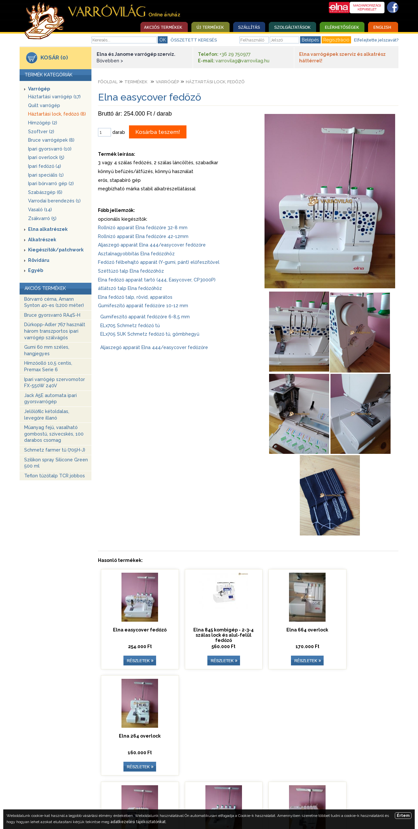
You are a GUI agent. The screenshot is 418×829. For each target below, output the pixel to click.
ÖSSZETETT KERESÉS (193, 40)
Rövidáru (38, 260)
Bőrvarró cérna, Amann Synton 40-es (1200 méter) (54, 302)
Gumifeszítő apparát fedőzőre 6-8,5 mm (145, 316)
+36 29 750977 (234, 54)
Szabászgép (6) (45, 192)
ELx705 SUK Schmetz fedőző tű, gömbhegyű (149, 334)
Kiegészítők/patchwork (56, 249)
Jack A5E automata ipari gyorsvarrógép (50, 399)
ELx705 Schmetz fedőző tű (130, 325)
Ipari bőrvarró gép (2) (51, 183)
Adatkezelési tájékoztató (317, 793)
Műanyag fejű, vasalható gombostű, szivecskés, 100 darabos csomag (54, 434)
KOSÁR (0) (54, 57)
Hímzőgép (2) (42, 122)
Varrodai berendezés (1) (54, 200)
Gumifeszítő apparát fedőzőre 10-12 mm (143, 305)
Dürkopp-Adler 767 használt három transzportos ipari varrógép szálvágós (54, 331)
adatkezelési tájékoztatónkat (138, 822)
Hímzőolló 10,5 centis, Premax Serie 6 (48, 366)
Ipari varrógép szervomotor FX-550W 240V (54, 383)
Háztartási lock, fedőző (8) (57, 114)
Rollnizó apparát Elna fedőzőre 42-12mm (143, 236)
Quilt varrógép (44, 105)
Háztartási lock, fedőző (215, 81)
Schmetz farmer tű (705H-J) (54, 450)
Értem (403, 815)
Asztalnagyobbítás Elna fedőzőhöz (136, 253)
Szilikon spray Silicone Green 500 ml (56, 463)
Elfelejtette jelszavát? (376, 40)
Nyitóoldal (84, 793)
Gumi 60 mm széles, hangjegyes (46, 350)
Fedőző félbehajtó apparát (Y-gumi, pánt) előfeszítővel (158, 262)
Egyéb (35, 270)
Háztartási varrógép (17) (54, 96)
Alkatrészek (42, 239)
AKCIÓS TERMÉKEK (45, 288)
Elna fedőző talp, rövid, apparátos (135, 297)
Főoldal (108, 81)
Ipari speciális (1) (46, 175)
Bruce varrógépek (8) (51, 140)
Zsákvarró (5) (42, 218)
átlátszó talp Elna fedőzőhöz (130, 288)
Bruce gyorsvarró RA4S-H (52, 315)
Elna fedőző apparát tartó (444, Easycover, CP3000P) (157, 279)
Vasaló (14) (40, 209)
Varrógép (39, 88)
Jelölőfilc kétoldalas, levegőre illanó (46, 415)
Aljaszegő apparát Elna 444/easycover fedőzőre (152, 244)
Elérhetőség (163, 793)
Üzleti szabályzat (206, 793)
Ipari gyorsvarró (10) (50, 148)
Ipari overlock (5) (46, 157)
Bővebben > (110, 60)
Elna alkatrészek (48, 229)
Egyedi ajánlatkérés (257, 793)
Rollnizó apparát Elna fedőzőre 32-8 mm (142, 227)
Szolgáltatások (123, 793)
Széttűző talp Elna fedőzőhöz (131, 271)
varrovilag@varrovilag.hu (242, 60)
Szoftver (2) (41, 131)
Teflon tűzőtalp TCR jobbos (54, 475)
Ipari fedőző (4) (44, 166)
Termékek (135, 81)
